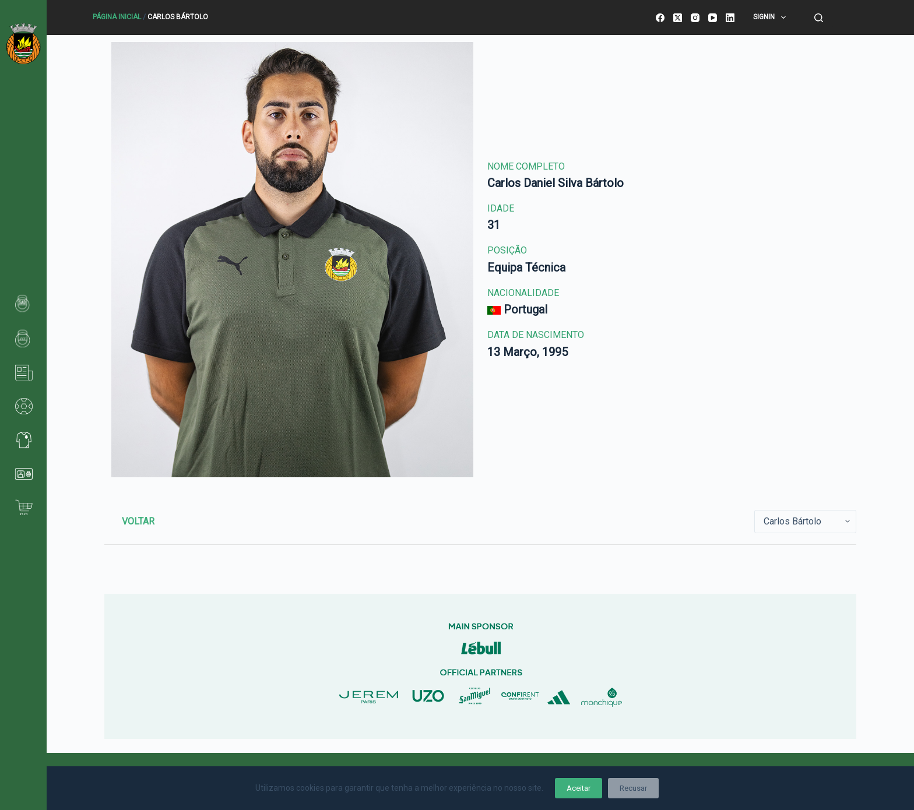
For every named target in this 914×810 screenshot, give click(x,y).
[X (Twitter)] (677, 17)
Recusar (633, 788)
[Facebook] (660, 17)
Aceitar (578, 788)
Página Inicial (117, 17)
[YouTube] (712, 17)
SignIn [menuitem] (771, 17)
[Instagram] (695, 17)
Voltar (138, 521)
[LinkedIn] (730, 17)
